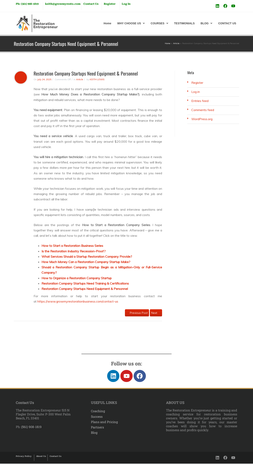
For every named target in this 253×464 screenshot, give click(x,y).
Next (156, 313)
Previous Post (137, 313)
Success (97, 417)
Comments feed (202, 110)
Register (109, 3)
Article (79, 79)
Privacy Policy (24, 457)
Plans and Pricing (104, 422)
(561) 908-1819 (31, 427)
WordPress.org (201, 119)
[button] (131, 23)
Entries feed (200, 101)
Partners (97, 427)
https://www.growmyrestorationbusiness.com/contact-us (77, 301)
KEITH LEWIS (97, 79)
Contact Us (90, 3)
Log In (126, 3)
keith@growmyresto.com (62, 3)
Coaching (98, 411)
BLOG (206, 23)
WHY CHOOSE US (131, 23)
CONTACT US (227, 23)
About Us (41, 457)
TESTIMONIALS (184, 23)
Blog (94, 433)
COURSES (159, 23)
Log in (195, 92)
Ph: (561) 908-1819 (27, 3)
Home (107, 23)
